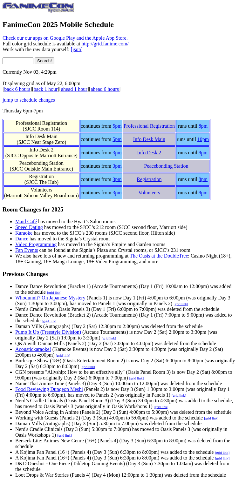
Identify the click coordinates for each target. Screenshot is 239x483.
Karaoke (23, 233)
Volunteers (41, 189)
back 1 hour (46, 89)
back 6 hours (17, 89)
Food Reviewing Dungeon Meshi (49, 389)
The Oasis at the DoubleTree (159, 255)
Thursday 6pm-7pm (23, 110)
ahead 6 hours (105, 89)
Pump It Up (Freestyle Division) (48, 332)
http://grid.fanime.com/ (104, 43)
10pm (203, 139)
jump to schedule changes (29, 100)
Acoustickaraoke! (33, 349)
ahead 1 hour (74, 89)
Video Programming (36, 244)
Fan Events (26, 250)
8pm (203, 126)
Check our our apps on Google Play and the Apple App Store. (65, 38)
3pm (117, 152)
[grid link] (54, 292)
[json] (77, 49)
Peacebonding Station (41, 163)
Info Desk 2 (42, 149)
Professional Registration (41, 123)
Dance (21, 238)
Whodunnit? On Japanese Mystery (50, 297)
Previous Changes (25, 274)
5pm (117, 126)
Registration (41, 176)
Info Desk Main (41, 136)
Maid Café (26, 221)
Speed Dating (29, 227)
